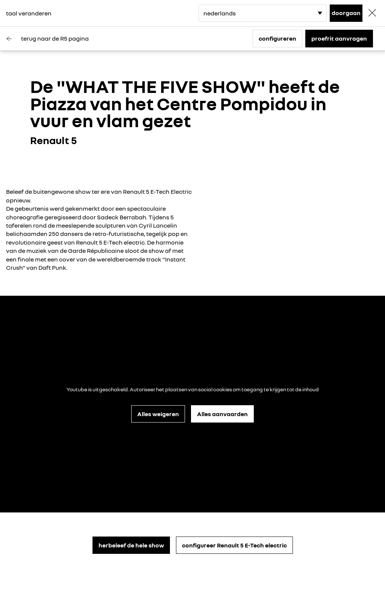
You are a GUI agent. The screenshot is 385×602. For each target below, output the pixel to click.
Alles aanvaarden (222, 414)
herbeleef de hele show (131, 545)
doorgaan (346, 13)
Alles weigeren (158, 414)
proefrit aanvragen (339, 38)
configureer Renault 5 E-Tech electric (234, 545)
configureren (277, 38)
